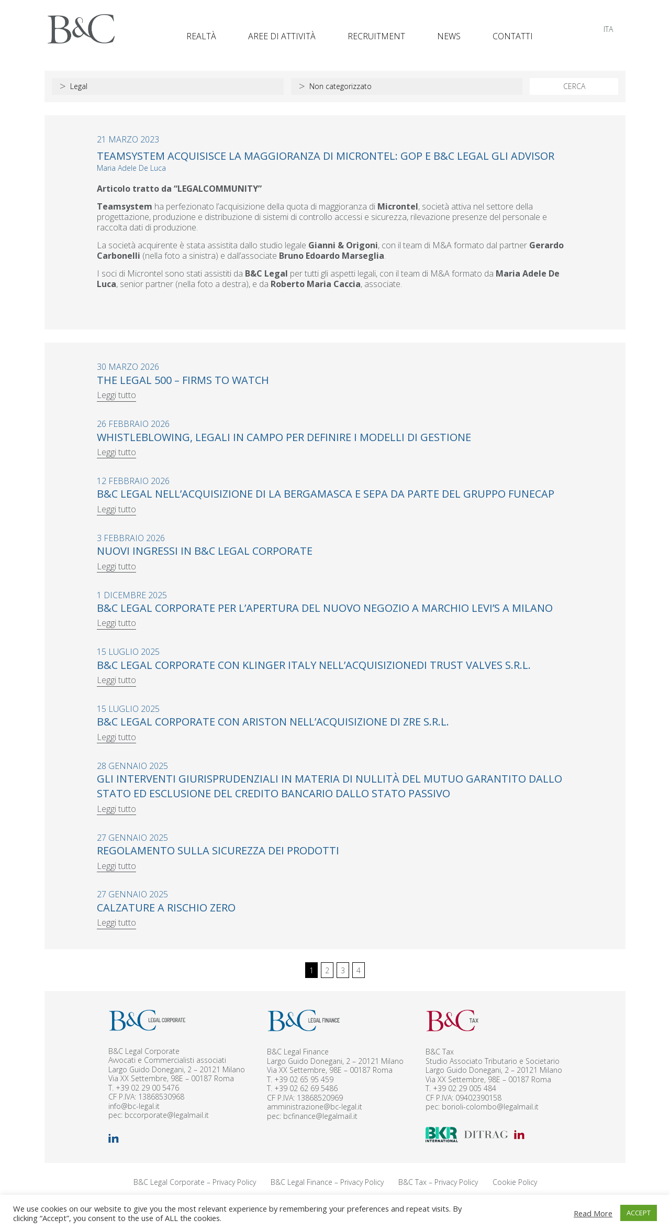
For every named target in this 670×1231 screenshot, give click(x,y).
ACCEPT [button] (639, 1212)
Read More (593, 1213)
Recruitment (376, 36)
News (449, 36)
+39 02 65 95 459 (303, 1079)
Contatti (513, 36)
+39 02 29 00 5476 (147, 1088)
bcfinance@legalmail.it (320, 1116)
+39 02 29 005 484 (464, 1088)
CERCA (574, 86)
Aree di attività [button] (282, 36)
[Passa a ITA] (608, 29)
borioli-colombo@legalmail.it (490, 1107)
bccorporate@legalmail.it (167, 1115)
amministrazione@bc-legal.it (314, 1107)
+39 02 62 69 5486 (306, 1088)
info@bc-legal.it (134, 1106)
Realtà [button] (201, 36)
